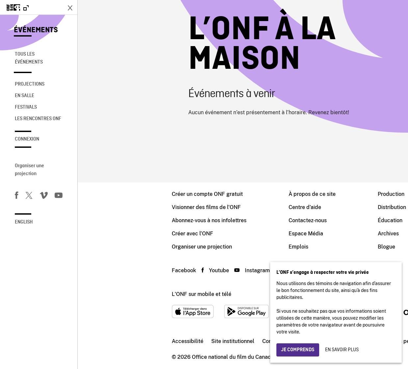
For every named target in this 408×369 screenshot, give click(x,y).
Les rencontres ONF (38, 118)
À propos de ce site (234, 194)
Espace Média (228, 233)
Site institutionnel (155, 341)
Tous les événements (29, 58)
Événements (36, 30)
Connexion (27, 139)
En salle (24, 95)
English (24, 222)
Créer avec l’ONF (115, 233)
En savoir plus (342, 350)
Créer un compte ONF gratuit (129, 194)
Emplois (221, 247)
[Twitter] (29, 196)
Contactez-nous (230, 220)
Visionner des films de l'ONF (128, 207)
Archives (310, 233)
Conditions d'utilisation (213, 341)
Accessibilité (110, 341)
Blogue (309, 247)
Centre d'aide (227, 207)
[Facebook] (16, 196)
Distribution (314, 207)
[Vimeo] (44, 196)
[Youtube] (59, 196)
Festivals (26, 107)
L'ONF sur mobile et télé (124, 294)
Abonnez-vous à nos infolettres (131, 220)
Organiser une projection (29, 169)
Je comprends (298, 350)
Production (313, 194)
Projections (29, 84)
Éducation (312, 220)
